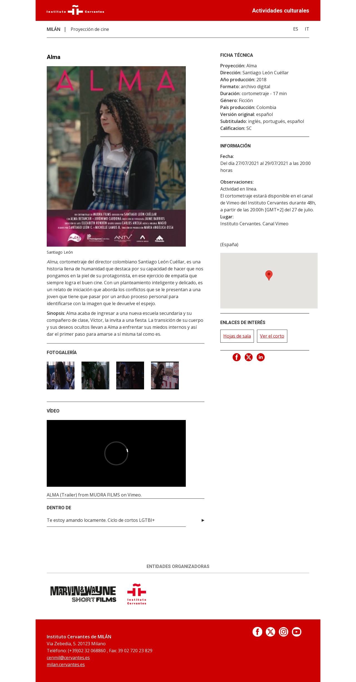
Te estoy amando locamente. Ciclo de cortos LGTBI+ (101, 520)
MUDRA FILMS (105, 495)
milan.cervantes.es (66, 664)
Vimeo (134, 495)
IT (307, 29)
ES (295, 29)
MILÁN (53, 29)
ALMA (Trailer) (62, 495)
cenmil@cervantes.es (68, 657)
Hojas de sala (237, 336)
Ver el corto (272, 336)
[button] (269, 275)
